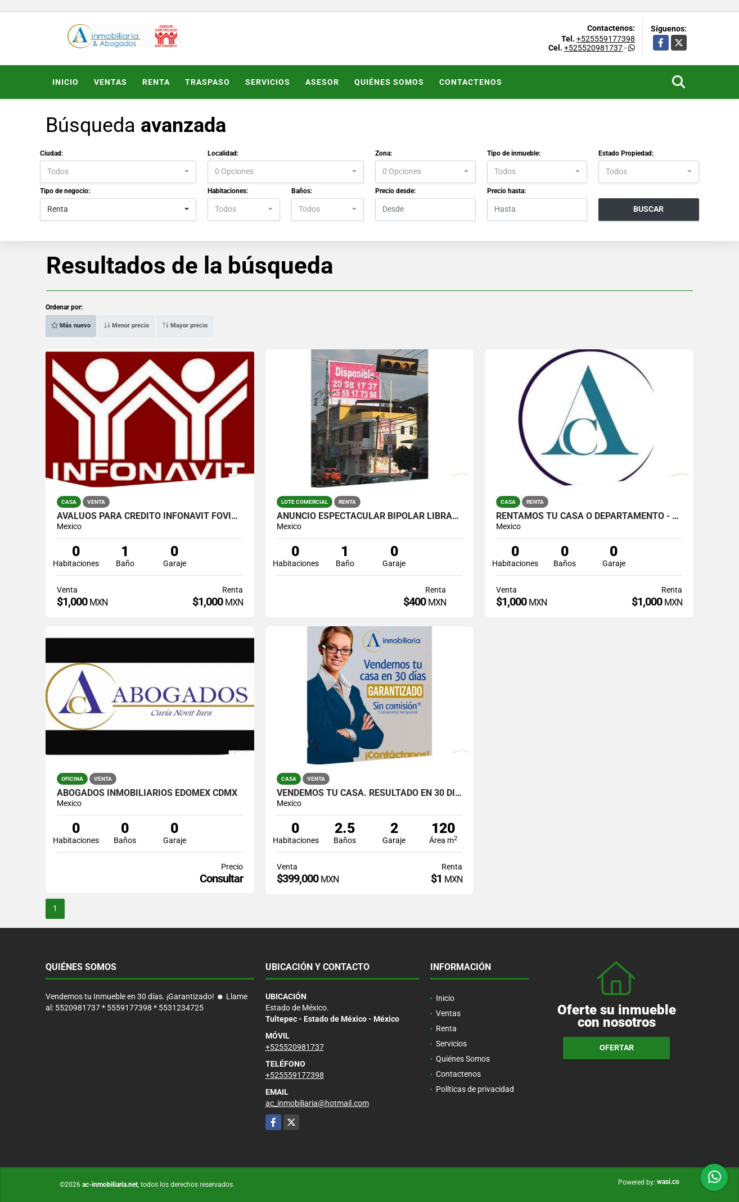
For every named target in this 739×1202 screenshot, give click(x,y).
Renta (156, 82)
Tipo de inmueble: (513, 153)
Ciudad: (51, 153)
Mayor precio (185, 325)
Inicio (65, 82)
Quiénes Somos (389, 82)
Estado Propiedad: (626, 153)
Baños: (301, 191)
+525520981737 (593, 47)
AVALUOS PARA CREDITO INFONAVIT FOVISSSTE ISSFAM (150, 516)
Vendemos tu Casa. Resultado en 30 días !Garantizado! (370, 793)
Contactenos (470, 82)
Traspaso (207, 82)
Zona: (383, 153)
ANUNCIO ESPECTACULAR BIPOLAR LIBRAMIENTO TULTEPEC (370, 516)
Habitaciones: (228, 191)
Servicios (267, 82)
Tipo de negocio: (65, 191)
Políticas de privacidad (475, 1089)
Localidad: (223, 153)
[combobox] (118, 172)
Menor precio (126, 325)
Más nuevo (71, 325)
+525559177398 (605, 38)
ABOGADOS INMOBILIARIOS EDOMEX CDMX (147, 793)
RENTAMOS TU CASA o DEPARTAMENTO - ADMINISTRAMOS (589, 516)
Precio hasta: (506, 191)
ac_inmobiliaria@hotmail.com (317, 1103)
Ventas (110, 82)
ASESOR (322, 82)
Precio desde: (395, 191)
